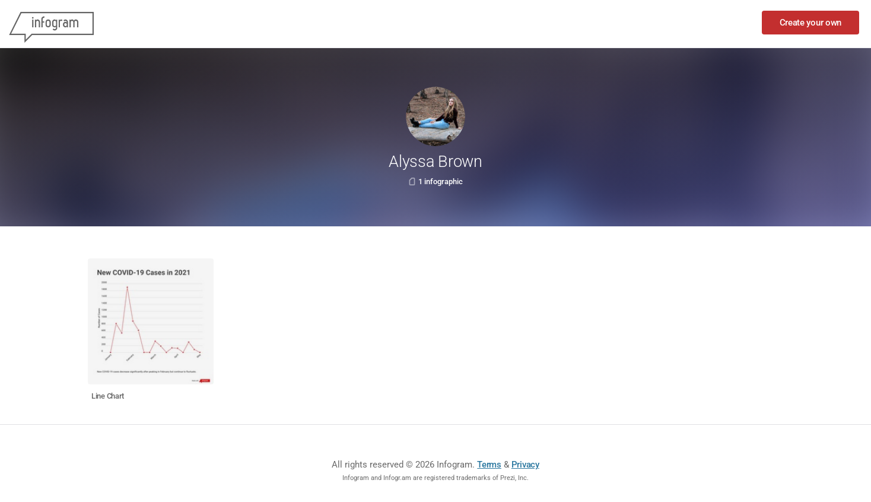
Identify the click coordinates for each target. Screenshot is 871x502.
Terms (489, 464)
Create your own (811, 22)
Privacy (525, 464)
